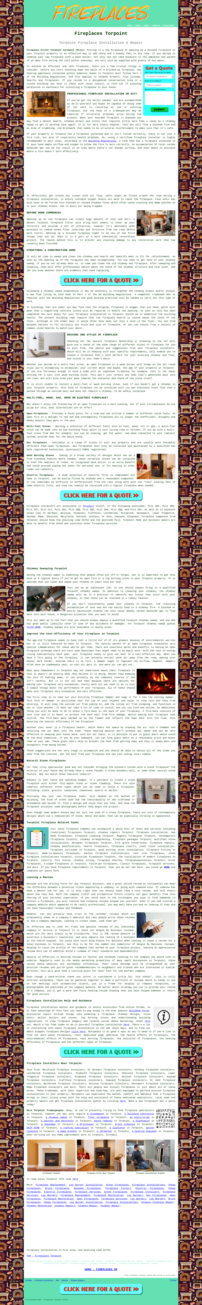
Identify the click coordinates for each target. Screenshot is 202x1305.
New (57, 1280)
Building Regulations (102, 141)
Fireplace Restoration (109, 1195)
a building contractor (139, 1114)
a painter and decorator (57, 1121)
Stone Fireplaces (117, 1185)
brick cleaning (125, 1124)
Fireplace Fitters (118, 1188)
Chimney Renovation (39, 1206)
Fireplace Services (88, 1192)
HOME (129, 26)
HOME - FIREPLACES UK (101, 1269)
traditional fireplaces (66, 832)
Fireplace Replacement (51, 1185)
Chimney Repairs (64, 1206)
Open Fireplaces (87, 1199)
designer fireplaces (85, 843)
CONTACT (156, 26)
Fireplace (33, 506)
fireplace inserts (123, 846)
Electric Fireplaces (150, 1188)
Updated (65, 1280)
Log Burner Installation (85, 1185)
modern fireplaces (159, 857)
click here (78, 1031)
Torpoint (88, 506)
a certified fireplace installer (138, 137)
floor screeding (98, 1117)
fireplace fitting (158, 850)
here (126, 1024)
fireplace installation (42, 199)
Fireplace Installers (145, 1192)
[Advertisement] (101, 174)
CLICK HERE (34, 627)
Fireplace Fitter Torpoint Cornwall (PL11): (56, 50)
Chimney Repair (88, 1206)
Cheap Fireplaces (55, 1202)
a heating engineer (144, 1131)
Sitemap (28, 1280)
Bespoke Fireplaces (87, 1188)
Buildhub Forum (139, 1010)
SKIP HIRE (33, 1128)
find (36, 1069)
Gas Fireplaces (156, 1195)
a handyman (48, 1124)
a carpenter (104, 1131)
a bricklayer (85, 1124)
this (147, 1021)
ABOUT (146, 26)
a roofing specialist (74, 1128)
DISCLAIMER (168, 26)
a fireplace (167, 1094)
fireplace (165, 50)
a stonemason (95, 1114)
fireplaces (52, 80)
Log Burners (49, 1195)
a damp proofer (67, 1131)
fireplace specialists (139, 1110)
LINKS (137, 26)
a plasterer (117, 1128)
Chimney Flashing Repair (157, 1202)
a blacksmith (141, 1121)
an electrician (140, 1117)
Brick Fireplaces (57, 1188)
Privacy (173, 1280)
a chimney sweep (56, 1117)
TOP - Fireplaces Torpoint (44, 1256)
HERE (167, 867)
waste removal (103, 1121)
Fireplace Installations (148, 1185)
